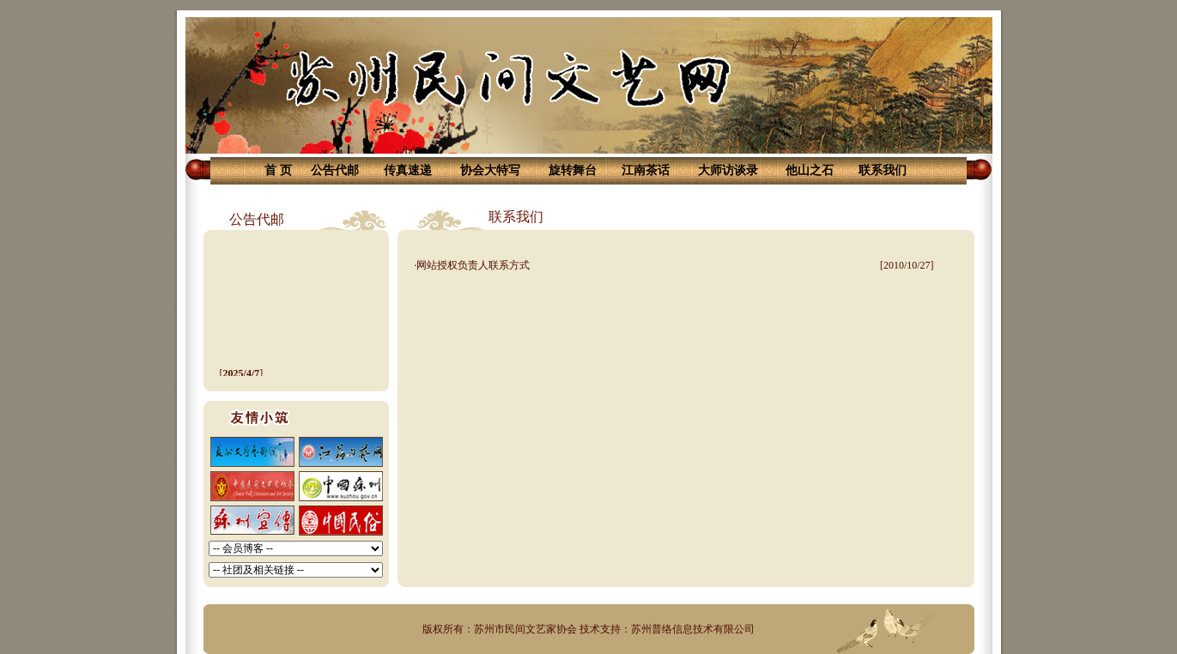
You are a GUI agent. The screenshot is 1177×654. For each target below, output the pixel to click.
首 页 (278, 170)
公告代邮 (335, 170)
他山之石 (810, 170)
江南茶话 (646, 170)
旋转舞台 (573, 170)
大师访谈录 (728, 170)
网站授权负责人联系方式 (473, 265)
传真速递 (408, 170)
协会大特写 (490, 170)
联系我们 (882, 170)
